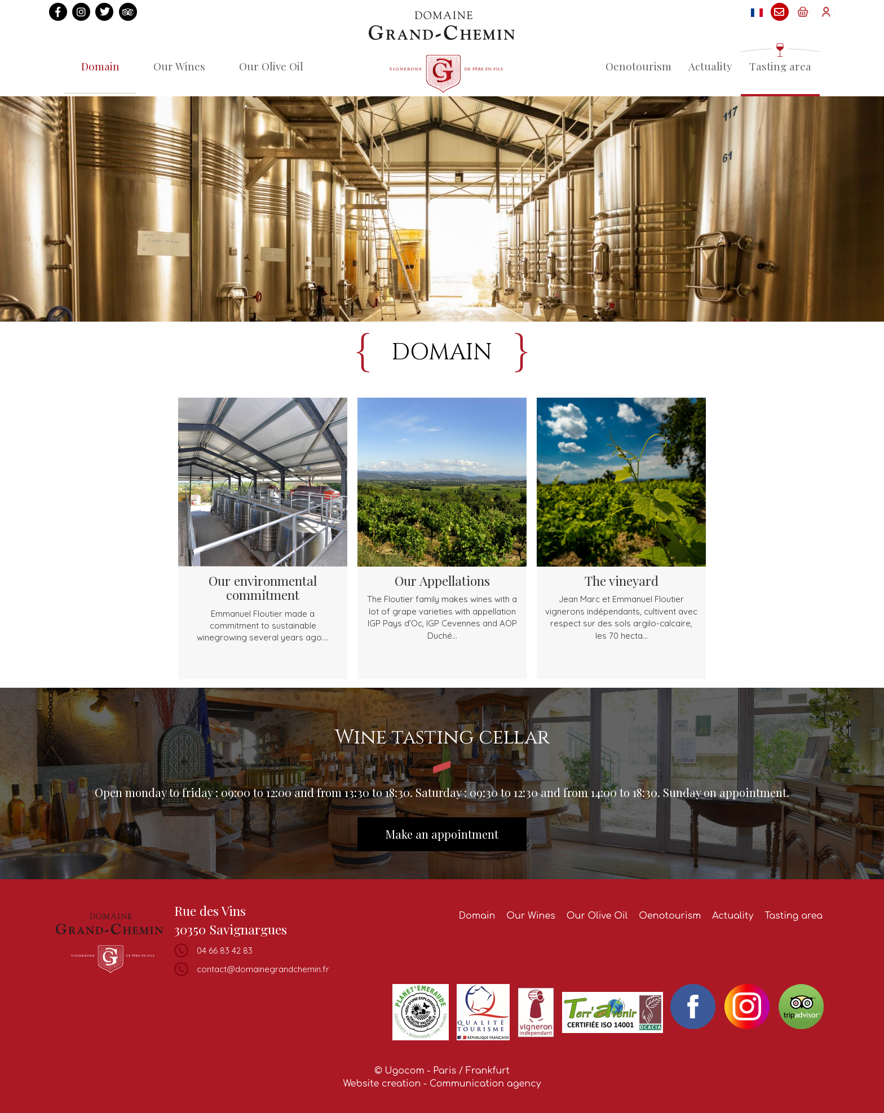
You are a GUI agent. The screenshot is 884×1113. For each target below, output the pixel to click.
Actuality (710, 66)
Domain (100, 66)
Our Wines (179, 66)
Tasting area (780, 66)
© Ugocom (399, 1071)
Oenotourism (638, 66)
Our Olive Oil (271, 66)
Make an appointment (442, 834)
